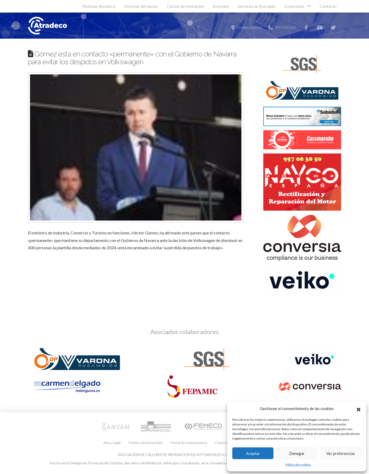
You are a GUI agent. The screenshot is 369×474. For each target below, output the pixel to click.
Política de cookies (298, 464)
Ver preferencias (340, 453)
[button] (358, 408)
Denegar (297, 453)
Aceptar (253, 453)
